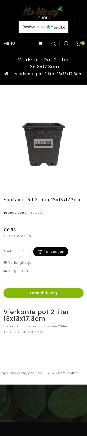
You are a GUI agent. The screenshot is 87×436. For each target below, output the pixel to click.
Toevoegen (54, 251)
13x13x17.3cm (55, 373)
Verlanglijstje (17, 262)
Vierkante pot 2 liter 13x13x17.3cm (49, 73)
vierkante (18, 373)
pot (31, 373)
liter (39, 373)
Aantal (9, 251)
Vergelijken (15, 270)
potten (73, 373)
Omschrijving (43, 293)
